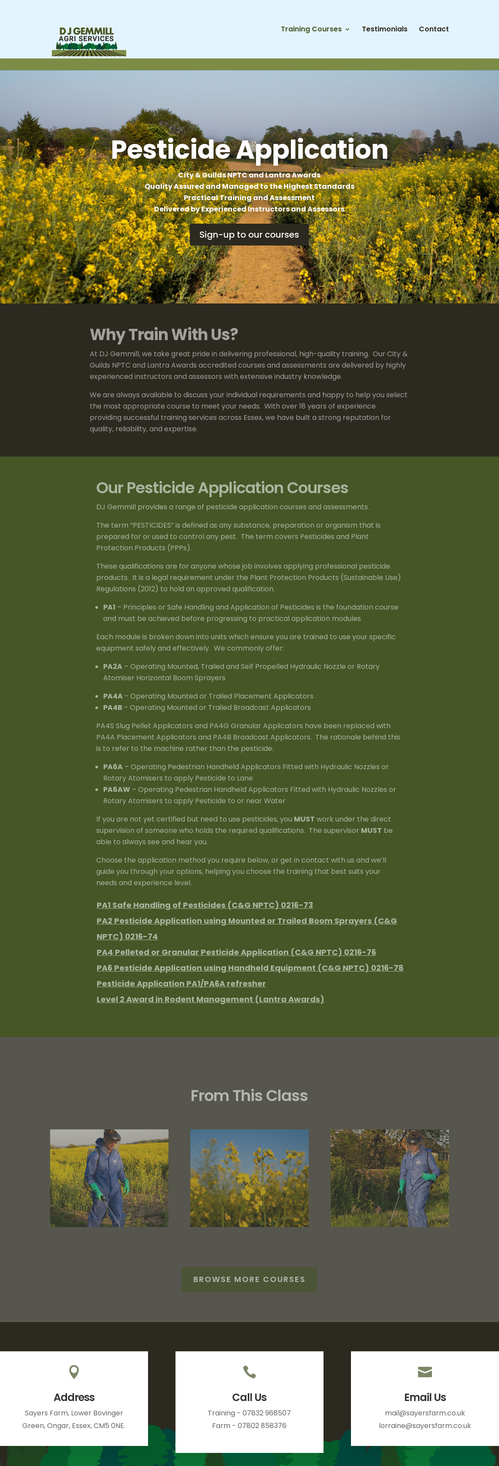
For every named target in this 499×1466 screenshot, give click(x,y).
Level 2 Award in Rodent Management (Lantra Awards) (210, 999)
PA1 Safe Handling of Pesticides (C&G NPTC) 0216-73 (205, 905)
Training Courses (311, 30)
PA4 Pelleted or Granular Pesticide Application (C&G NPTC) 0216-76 (236, 952)
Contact (434, 30)
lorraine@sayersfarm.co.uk (425, 1426)
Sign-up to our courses (249, 234)
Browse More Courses (249, 1279)
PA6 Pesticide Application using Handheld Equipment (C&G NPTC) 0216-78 (250, 967)
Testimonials (385, 30)
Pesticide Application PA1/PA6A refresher (181, 983)
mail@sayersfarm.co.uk (425, 1413)
